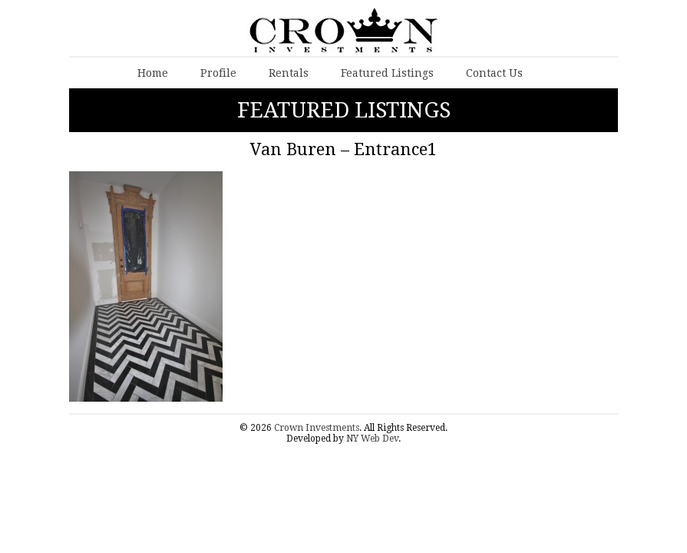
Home (152, 73)
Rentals (289, 73)
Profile (218, 73)
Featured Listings (387, 73)
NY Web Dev (372, 438)
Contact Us (494, 73)
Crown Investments (316, 427)
